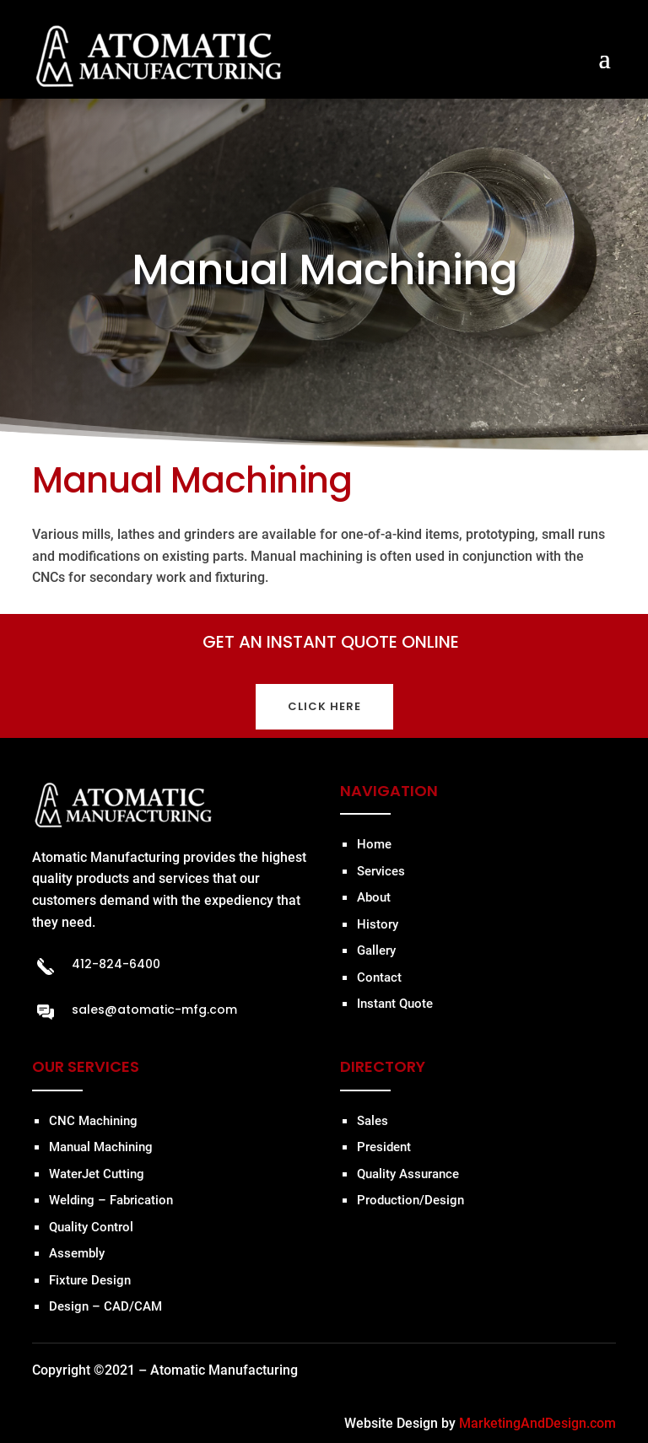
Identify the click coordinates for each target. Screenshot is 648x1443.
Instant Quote (395, 1003)
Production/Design (410, 1200)
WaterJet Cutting (96, 1174)
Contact (379, 977)
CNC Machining (93, 1120)
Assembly (77, 1253)
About (374, 897)
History (377, 924)
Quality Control (91, 1227)
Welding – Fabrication (111, 1200)
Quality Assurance (408, 1174)
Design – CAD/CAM (105, 1306)
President (384, 1147)
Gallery (376, 950)
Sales (372, 1120)
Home (374, 844)
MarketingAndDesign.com (537, 1423)
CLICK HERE (324, 706)
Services (381, 871)
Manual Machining (101, 1147)
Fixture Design (90, 1280)
